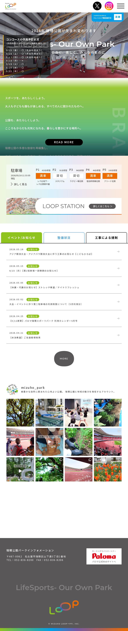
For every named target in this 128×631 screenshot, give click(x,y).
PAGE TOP (123, 616)
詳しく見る (20, 184)
